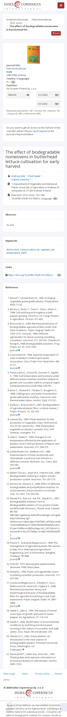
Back (56, 33)
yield (23, 252)
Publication (17, 649)
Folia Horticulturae (41, 19)
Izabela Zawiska (20, 179)
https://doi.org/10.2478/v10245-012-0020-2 (30, 275)
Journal (15, 350)
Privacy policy (42, 673)
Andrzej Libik (18, 176)
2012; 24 (16, 23)
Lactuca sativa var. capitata (34, 249)
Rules (25, 673)
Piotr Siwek (34, 176)
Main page (9, 673)
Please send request (36, 131)
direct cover (12, 249)
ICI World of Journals (17, 19)
